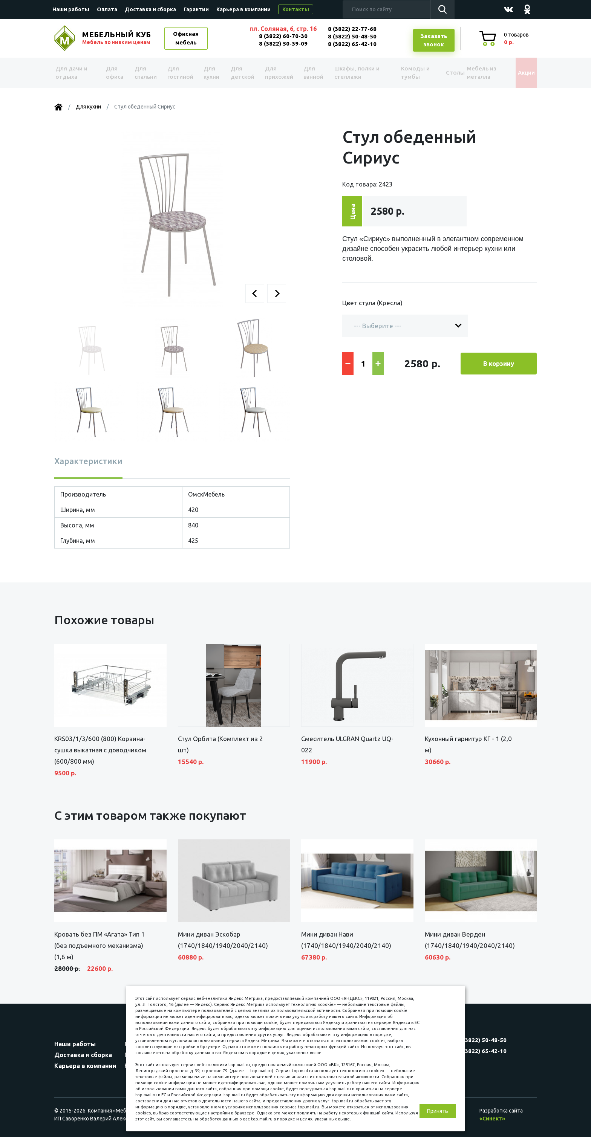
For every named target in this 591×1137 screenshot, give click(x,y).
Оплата (107, 9)
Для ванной (310, 72)
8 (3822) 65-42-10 (352, 44)
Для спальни (145, 72)
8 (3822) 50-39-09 (283, 43)
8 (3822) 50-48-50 (352, 36)
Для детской (241, 72)
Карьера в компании (243, 9)
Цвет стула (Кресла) (372, 302)
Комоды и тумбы (404, 72)
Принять (437, 1111)
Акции (519, 72)
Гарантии (196, 9)
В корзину (498, 363)
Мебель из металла (475, 72)
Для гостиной (180, 72)
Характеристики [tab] (88, 461)
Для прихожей (276, 72)
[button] (254, 293)
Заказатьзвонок (433, 40)
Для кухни (209, 72)
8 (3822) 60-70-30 (283, 36)
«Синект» (492, 1119)
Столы (442, 72)
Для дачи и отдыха (75, 72)
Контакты (295, 9)
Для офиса (114, 72)
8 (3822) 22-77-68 (352, 29)
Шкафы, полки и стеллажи (353, 72)
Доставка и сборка (150, 9)
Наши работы (70, 9)
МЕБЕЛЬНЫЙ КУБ (117, 38)
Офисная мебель (186, 38)
